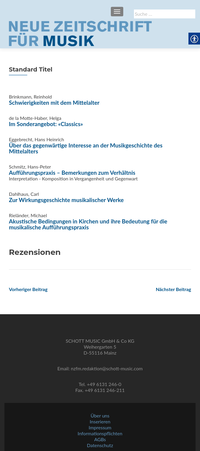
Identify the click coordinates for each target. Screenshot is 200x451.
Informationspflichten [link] (100, 433)
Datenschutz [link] (100, 445)
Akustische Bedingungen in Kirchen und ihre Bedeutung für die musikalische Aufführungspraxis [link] (88, 224)
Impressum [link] (100, 427)
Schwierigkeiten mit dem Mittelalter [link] (54, 102)
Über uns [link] (100, 415)
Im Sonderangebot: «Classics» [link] (46, 123)
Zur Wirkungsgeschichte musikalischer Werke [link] (66, 199)
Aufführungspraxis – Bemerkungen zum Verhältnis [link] (72, 172)
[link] (80, 33)
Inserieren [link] (100, 421)
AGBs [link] (100, 439)
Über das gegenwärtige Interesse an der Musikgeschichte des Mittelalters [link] (86, 148)
